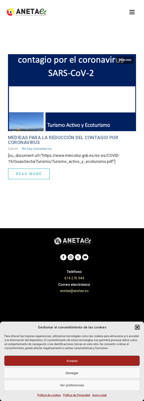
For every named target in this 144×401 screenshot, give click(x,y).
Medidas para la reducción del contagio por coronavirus (63, 140)
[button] (137, 327)
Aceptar (72, 361)
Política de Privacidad (76, 395)
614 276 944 (74, 278)
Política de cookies (49, 395)
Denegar (72, 373)
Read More (29, 174)
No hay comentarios (37, 148)
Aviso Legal (99, 395)
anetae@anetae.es (74, 291)
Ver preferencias (72, 385)
